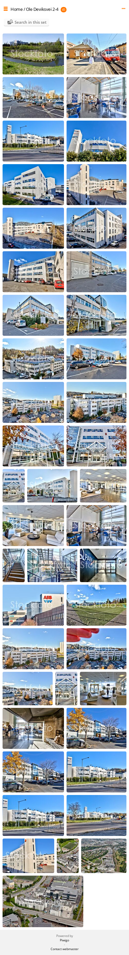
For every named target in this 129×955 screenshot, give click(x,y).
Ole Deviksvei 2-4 (42, 9)
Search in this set (31, 22)
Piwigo (64, 940)
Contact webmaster (65, 949)
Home (17, 9)
